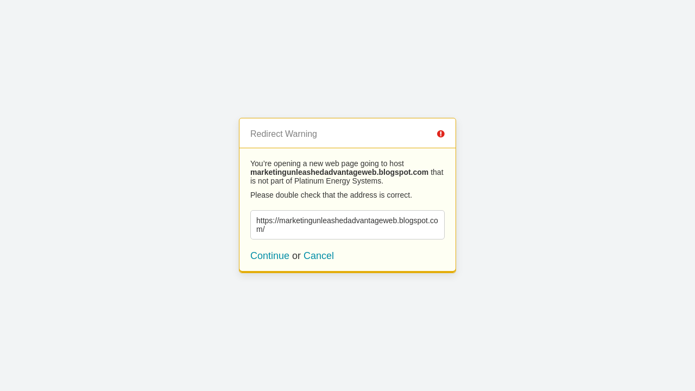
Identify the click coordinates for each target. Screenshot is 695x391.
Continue (269, 255)
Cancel (319, 255)
